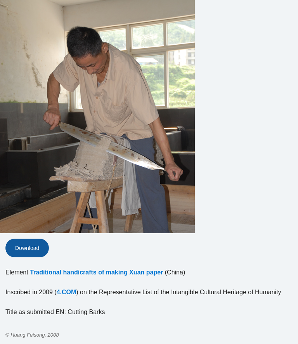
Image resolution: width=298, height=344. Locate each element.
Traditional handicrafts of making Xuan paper (96, 272)
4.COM (66, 292)
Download (27, 248)
